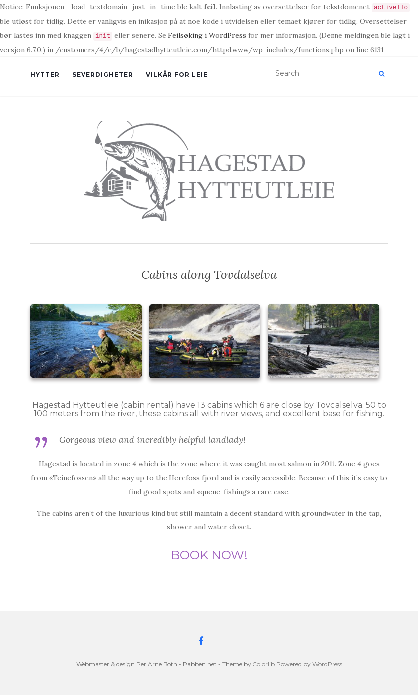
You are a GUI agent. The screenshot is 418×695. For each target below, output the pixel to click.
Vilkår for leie (177, 74)
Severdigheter (102, 74)
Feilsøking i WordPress (207, 35)
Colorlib (263, 664)
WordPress (327, 664)
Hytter (45, 74)
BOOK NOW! (209, 555)
